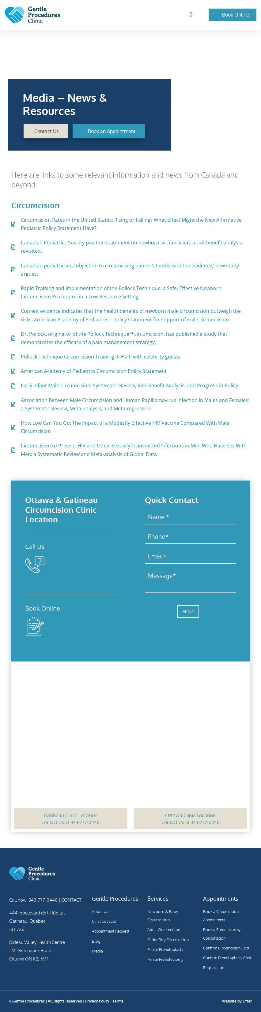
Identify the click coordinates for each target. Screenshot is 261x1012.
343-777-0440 (51, 581)
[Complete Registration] (34, 626)
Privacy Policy (97, 1001)
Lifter (247, 1001)
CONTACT (70, 900)
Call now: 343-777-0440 (33, 900)
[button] (190, 15)
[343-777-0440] (34, 564)
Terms (117, 1001)
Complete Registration (69, 643)
